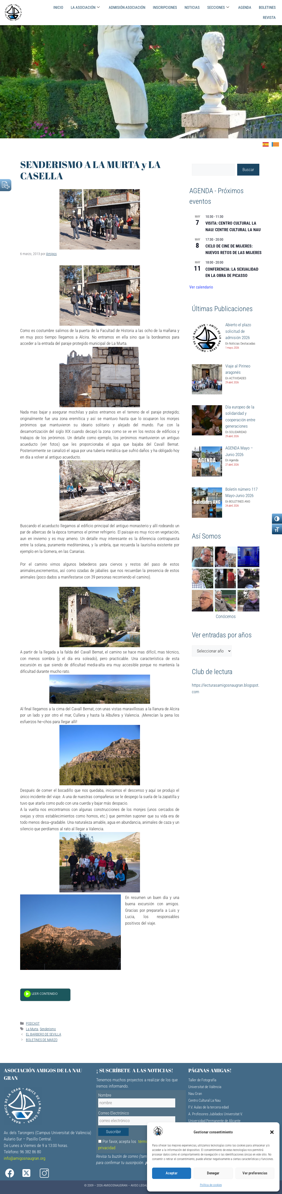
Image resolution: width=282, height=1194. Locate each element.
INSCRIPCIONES (165, 7)
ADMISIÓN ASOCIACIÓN (127, 7)
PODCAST (33, 1023)
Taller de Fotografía (202, 1080)
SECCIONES (218, 7)
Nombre (104, 1095)
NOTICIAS (192, 7)
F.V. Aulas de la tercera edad (208, 1107)
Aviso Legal (139, 1185)
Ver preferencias (254, 1173)
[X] (32, 1173)
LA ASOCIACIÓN (85, 7)
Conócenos (226, 616)
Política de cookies (211, 1185)
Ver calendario (201, 287)
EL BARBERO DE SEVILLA (43, 1034)
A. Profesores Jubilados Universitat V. (215, 1114)
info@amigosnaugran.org (24, 1158)
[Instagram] (52, 1173)
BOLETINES (267, 7)
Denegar (213, 1173)
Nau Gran (195, 1093)
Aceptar (172, 1173)
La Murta (32, 1029)
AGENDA (244, 7)
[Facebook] (13, 1173)
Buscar (248, 169)
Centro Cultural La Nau (204, 1100)
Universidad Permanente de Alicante (214, 1121)
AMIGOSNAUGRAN (115, 1185)
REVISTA (269, 17)
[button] (271, 1132)
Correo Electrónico (113, 1113)
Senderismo (48, 1029)
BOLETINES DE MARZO (41, 1040)
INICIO (58, 7)
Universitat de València (204, 1087)
